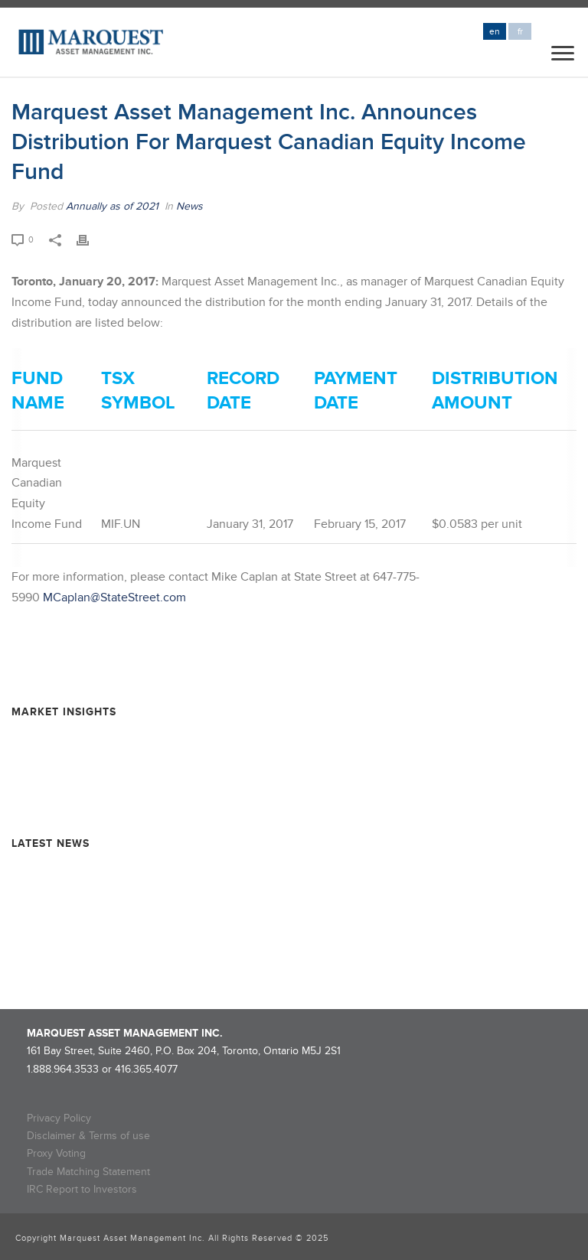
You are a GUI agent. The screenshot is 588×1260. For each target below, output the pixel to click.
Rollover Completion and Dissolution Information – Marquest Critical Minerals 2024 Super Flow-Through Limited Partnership (275, 903)
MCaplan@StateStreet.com (114, 597)
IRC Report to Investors (82, 1189)
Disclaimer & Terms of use (88, 1135)
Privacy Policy (59, 1118)
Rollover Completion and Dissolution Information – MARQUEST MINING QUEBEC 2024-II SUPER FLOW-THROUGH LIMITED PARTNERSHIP (281, 945)
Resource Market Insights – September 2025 (118, 738)
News (189, 206)
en (494, 31)
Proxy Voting (56, 1153)
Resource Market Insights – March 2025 (106, 792)
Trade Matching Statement (88, 1171)
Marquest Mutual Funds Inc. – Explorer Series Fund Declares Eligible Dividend (196, 870)
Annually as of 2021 (112, 206)
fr (520, 31)
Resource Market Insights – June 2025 (104, 766)
